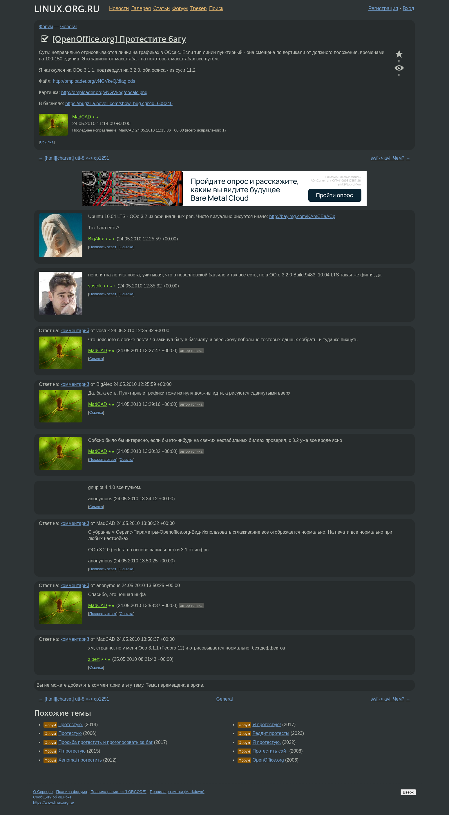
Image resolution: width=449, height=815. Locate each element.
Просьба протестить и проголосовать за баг (105, 742)
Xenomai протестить (80, 760)
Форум (180, 8)
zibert (93, 659)
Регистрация (383, 8)
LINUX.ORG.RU (67, 8)
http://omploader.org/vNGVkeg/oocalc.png (104, 92)
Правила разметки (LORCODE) (118, 791)
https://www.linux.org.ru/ (53, 802)
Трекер (198, 8)
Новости (119, 8)
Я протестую (72, 751)
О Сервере (43, 791)
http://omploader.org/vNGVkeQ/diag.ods (94, 81)
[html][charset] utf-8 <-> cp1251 (77, 158)
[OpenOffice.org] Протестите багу (119, 38)
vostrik (95, 285)
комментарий (75, 330)
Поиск (216, 8)
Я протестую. (266, 742)
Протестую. (70, 724)
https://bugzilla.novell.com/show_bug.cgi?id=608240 (119, 103)
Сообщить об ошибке (52, 797)
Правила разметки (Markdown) (177, 791)
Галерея (141, 8)
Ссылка (47, 142)
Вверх (408, 792)
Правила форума (71, 791)
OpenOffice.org (268, 760)
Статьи (161, 8)
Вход (408, 8)
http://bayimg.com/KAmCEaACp (302, 216)
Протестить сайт (270, 751)
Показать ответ (103, 247)
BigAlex (96, 238)
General (68, 26)
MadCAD (81, 116)
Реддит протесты (270, 733)
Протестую (70, 733)
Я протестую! (266, 724)
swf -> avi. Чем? (387, 158)
